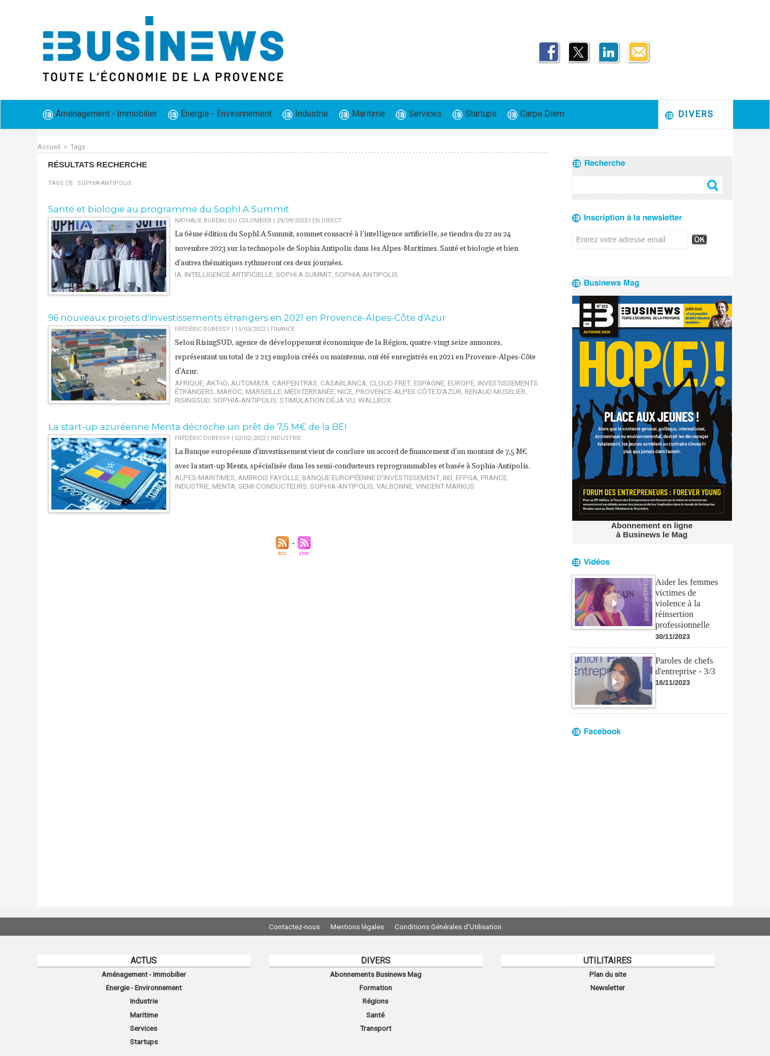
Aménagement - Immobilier (100, 114)
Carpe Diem (535, 114)
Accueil (48, 146)
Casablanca (318, 380)
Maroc (185, 387)
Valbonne (294, 495)
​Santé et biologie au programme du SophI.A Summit (155, 208)
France (452, 488)
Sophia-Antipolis (342, 272)
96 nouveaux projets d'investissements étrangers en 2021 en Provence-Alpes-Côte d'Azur (229, 316)
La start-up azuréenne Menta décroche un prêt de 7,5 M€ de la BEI (185, 424)
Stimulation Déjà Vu (207, 394)
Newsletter (608, 985)
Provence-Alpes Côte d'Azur (340, 387)
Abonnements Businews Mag (375, 973)
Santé (375, 1008)
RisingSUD (460, 387)
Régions (375, 996)
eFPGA (428, 488)
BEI (411, 488)
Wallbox (257, 394)
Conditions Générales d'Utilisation (456, 926)
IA (177, 272)
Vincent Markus (337, 495)
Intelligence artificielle (221, 272)
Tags (77, 146)
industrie (481, 488)
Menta (509, 488)
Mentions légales (357, 926)
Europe (418, 380)
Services (419, 114)
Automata (239, 380)
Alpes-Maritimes (201, 488)
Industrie (305, 114)
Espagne (391, 380)
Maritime (362, 114)
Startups (474, 114)
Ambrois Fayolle (255, 488)
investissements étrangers (478, 380)
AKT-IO (211, 380)
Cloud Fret (357, 380)
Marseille (214, 387)
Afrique (187, 380)
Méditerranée (254, 387)
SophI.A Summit (288, 272)
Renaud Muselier (415, 387)
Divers (689, 114)
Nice (286, 387)
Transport (375, 1020)
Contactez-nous (286, 926)
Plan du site (607, 973)
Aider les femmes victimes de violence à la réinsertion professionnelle (691, 596)
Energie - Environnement (220, 114)
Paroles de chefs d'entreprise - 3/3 (684, 652)
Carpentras (277, 380)
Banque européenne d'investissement (344, 488)
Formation (375, 985)
